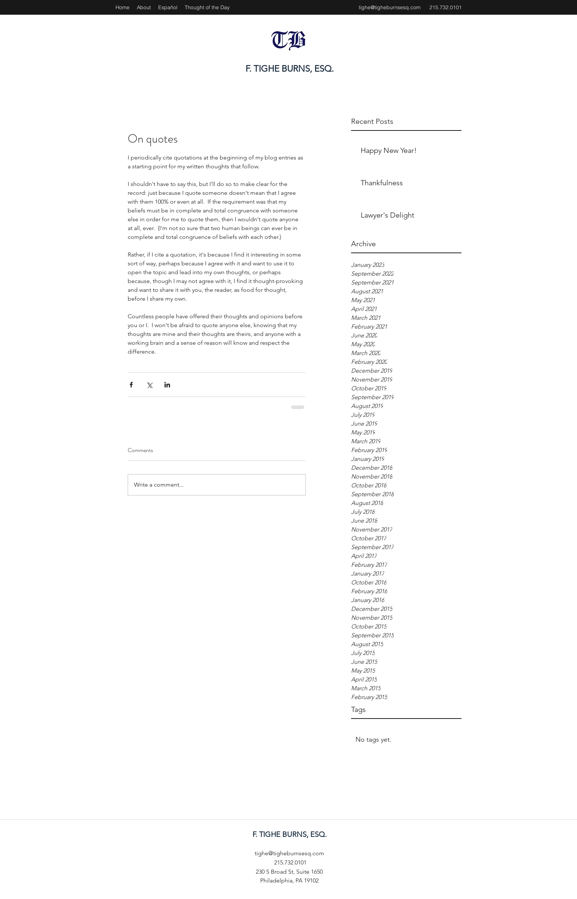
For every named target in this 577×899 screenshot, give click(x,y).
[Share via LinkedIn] (167, 384)
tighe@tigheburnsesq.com (390, 7)
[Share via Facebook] (131, 384)
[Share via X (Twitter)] (149, 384)
